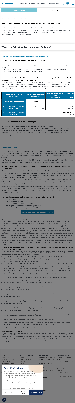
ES (43, 393)
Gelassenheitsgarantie (7, 363)
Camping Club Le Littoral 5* (46, 370)
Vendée (22, 357)
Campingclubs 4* (41, 3)
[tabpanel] (19, 10)
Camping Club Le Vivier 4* (64, 365)
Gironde (22, 361)
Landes (22, 363)
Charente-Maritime (25, 359)
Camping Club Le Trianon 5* (46, 357)
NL (45, 393)
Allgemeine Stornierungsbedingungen (37, 212)
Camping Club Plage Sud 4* (65, 367)
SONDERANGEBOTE (53, 3)
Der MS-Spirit (5, 357)
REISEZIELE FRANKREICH (28, 355)
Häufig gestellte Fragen (7, 359)
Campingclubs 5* (30, 3)
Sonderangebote (6, 361)
